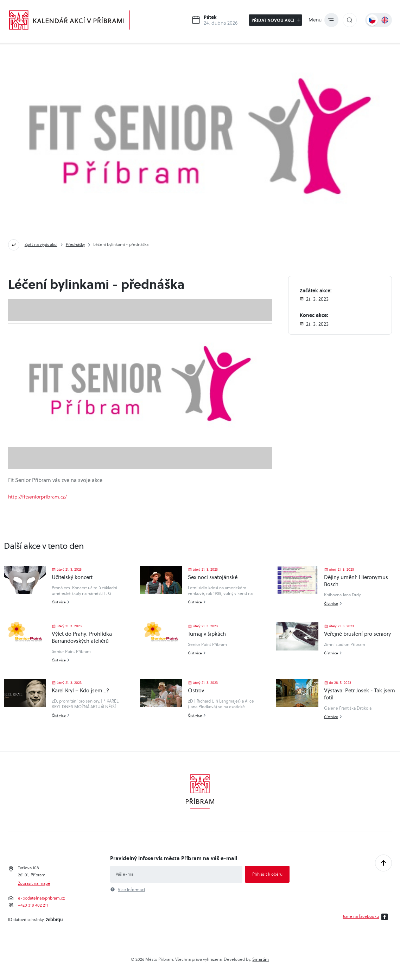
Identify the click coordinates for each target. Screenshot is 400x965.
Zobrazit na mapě (34, 883)
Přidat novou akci (276, 20)
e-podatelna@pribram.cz (41, 898)
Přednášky (75, 244)
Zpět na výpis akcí (41, 244)
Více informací (131, 890)
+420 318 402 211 (33, 905)
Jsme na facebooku (366, 916)
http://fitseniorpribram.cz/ (37, 496)
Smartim (260, 959)
